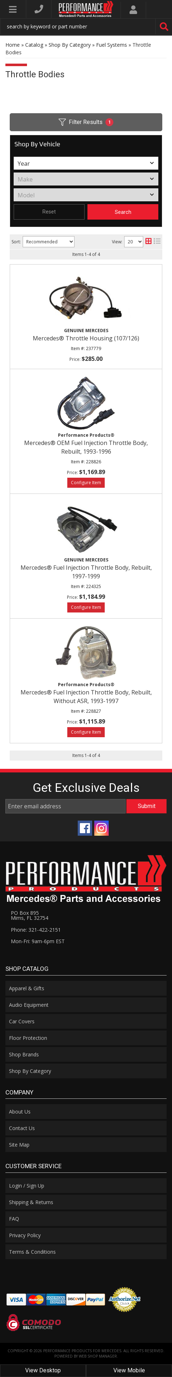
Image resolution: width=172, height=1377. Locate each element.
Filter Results (86, 122)
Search (123, 212)
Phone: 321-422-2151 (36, 929)
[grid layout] (148, 241)
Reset (49, 212)
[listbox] (86, 163)
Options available (86, 483)
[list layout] (157, 241)
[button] (86, 26)
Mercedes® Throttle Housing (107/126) (86, 338)
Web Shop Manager (98, 1356)
